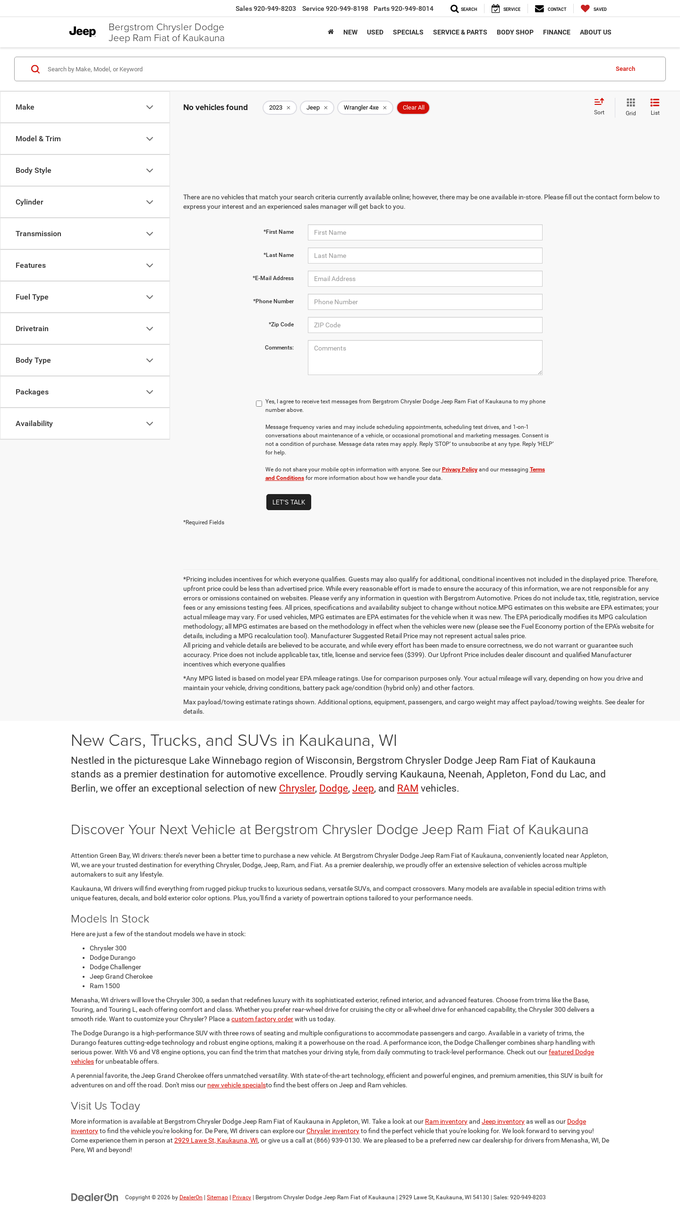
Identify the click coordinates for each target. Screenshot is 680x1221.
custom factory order (262, 1019)
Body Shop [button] (515, 32)
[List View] (655, 108)
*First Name (279, 232)
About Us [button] (596, 32)
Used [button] (375, 32)
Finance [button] (556, 32)
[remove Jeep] (317, 108)
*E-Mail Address (273, 278)
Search (625, 68)
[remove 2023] (280, 108)
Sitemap (217, 1197)
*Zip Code (281, 324)
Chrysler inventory (332, 1131)
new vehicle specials (236, 1085)
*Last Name (279, 255)
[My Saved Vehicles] (594, 8)
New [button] (350, 32)
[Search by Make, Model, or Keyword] (326, 69)
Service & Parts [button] (460, 32)
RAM (407, 788)
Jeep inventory (503, 1121)
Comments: (279, 347)
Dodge (333, 788)
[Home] (331, 32)
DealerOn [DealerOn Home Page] (191, 1197)
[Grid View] (629, 108)
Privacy (241, 1197)
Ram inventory (446, 1121)
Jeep (363, 788)
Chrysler (297, 788)
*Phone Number (273, 301)
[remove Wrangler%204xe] (365, 108)
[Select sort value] (602, 107)
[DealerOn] (95, 1197)
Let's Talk (288, 502)
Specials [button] (408, 32)
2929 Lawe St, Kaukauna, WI (216, 1140)
